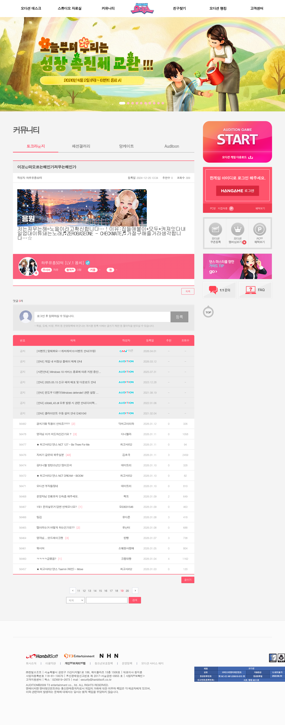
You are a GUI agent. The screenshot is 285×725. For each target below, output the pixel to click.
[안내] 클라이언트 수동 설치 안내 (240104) (61, 413)
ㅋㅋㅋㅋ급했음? (49, 558)
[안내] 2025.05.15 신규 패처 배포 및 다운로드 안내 (66, 382)
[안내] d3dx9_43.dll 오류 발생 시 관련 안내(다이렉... (66, 403)
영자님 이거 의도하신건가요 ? (56, 434)
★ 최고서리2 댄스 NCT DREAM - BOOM (59, 475)
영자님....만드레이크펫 (52, 538)
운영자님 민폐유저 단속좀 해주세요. (57, 496)
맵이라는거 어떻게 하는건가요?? (58, 527)
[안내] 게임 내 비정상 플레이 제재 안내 (59, 361)
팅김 (39, 517)
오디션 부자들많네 (47, 486)
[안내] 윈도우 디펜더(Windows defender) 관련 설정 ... (67, 392)
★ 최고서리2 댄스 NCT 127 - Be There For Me (62, 444)
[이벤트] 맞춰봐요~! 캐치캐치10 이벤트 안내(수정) (66, 351)
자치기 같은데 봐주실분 (53, 455)
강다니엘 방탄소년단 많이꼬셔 (54, 465)
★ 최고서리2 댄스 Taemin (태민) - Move (59, 569)
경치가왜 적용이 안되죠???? (55, 423)
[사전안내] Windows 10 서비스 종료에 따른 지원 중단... (68, 372)
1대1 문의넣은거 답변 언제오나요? (59, 506)
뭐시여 (40, 548)
